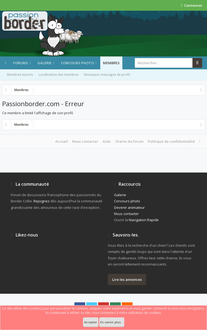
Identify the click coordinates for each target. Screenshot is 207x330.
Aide (107, 141)
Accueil (61, 141)
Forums (20, 62)
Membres (111, 62)
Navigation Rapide (144, 219)
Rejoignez (41, 201)
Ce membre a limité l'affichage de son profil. (38, 112)
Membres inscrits (20, 74)
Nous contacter (85, 141)
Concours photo (77, 62)
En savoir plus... (111, 322)
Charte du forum (129, 141)
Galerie (44, 62)
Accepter (90, 322)
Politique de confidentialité (171, 141)
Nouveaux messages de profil (107, 74)
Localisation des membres (59, 74)
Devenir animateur (129, 207)
